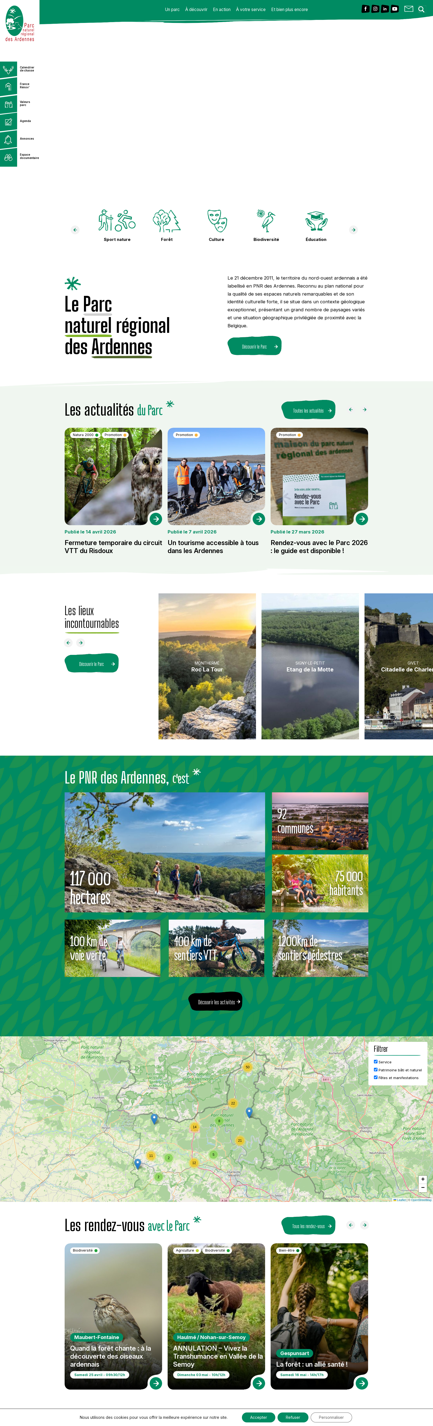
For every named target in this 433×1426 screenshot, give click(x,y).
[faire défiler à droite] (355, 231)
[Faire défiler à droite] (366, 411)
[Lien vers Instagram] (375, 9)
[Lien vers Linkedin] (385, 9)
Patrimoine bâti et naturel (398, 1070)
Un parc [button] (172, 9)
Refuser (293, 1417)
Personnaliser (331, 1417)
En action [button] (222, 9)
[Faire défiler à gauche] (353, 411)
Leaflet (400, 1200)
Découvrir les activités (216, 1002)
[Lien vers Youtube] (394, 9)
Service (383, 1062)
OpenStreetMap (421, 1200)
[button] (249, 1113)
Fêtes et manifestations (396, 1078)
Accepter (258, 1417)
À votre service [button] (251, 9)
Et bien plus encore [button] (289, 9)
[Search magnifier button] (423, 8)
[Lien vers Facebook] (365, 9)
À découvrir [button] (196, 9)
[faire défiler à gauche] (77, 231)
